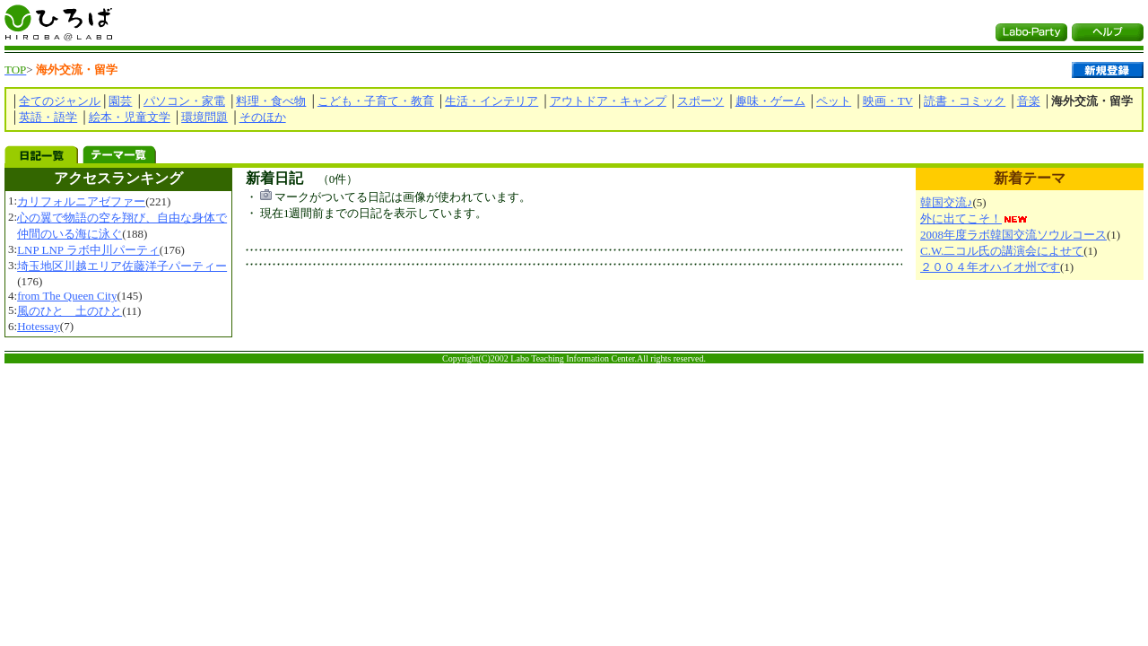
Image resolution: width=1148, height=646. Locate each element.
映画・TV (888, 101)
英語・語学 (48, 117)
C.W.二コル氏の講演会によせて (1001, 251)
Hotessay (38, 326)
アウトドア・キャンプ (608, 101)
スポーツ (700, 101)
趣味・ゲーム (770, 101)
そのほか (262, 117)
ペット (833, 101)
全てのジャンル (59, 101)
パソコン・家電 (184, 101)
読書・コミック (964, 101)
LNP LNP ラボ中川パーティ (88, 250)
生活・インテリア (491, 101)
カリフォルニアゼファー (81, 201)
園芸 (120, 101)
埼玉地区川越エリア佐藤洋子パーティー (122, 266)
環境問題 (204, 117)
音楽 (1028, 101)
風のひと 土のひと (69, 311)
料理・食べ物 (271, 101)
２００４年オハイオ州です (990, 267)
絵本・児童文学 (129, 117)
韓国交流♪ (946, 202)
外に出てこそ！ (961, 218)
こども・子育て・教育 (375, 101)
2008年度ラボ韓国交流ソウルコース (1013, 234)
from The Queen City (67, 295)
